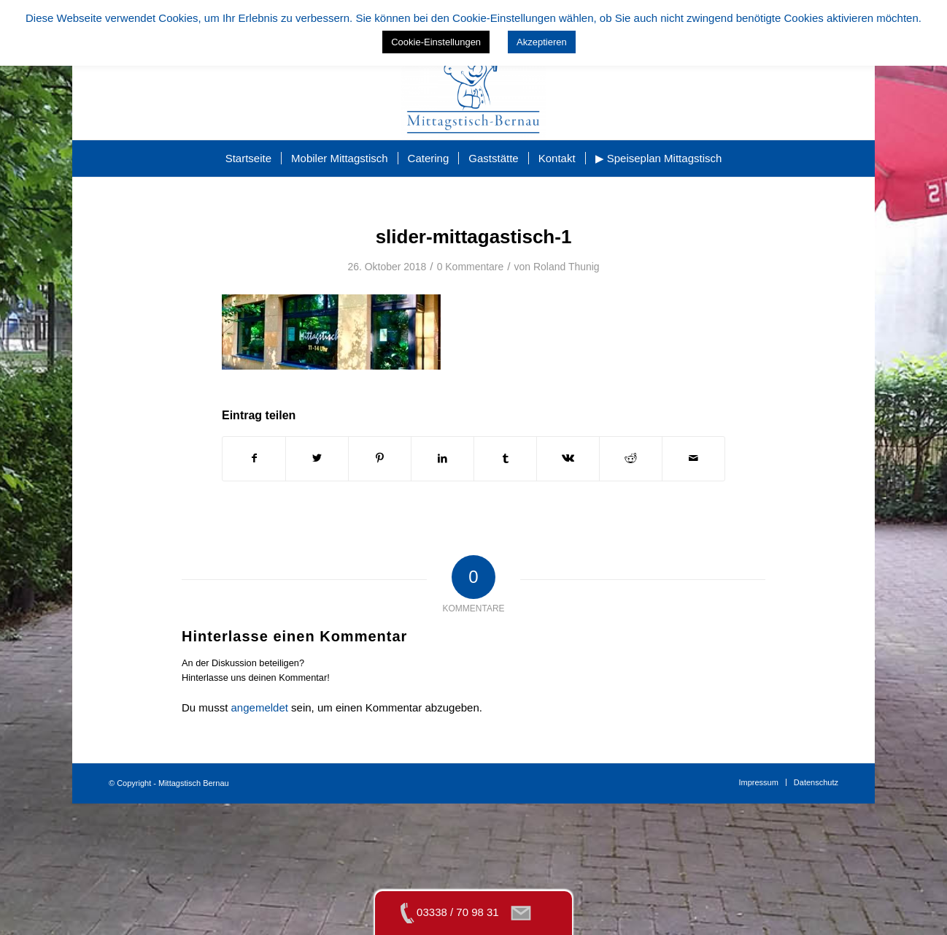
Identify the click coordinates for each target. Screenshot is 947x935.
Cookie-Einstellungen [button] (436, 42)
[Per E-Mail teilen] (693, 458)
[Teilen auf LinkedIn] (442, 458)
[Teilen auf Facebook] (254, 458)
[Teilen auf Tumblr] (505, 458)
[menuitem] (248, 158)
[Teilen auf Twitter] (317, 458)
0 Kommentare (470, 266)
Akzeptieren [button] (542, 42)
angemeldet (259, 707)
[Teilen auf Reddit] (631, 458)
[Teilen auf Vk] (568, 458)
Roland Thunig (566, 266)
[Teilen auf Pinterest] (380, 458)
